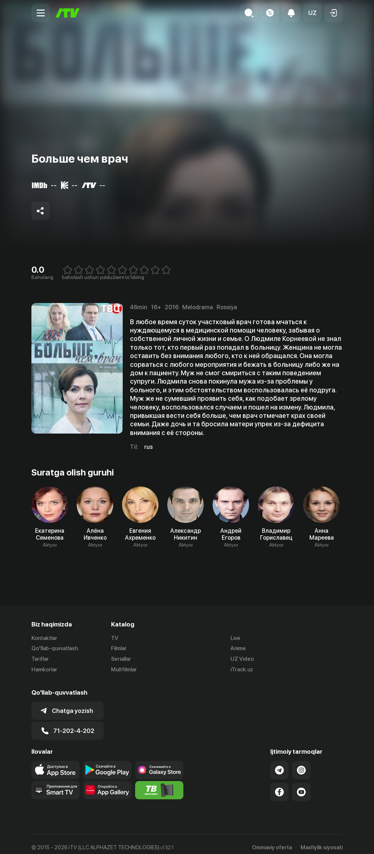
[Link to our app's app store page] (55, 763)
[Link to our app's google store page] (107, 763)
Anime (238, 648)
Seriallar (121, 659)
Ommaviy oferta (272, 841)
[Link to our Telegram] (279, 763)
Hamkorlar (44, 669)
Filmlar (119, 648)
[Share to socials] (40, 211)
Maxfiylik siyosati (322, 841)
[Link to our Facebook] (279, 785)
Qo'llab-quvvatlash (54, 648)
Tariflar (40, 659)
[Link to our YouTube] (301, 785)
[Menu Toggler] (40, 13)
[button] (312, 13)
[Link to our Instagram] (301, 763)
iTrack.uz (241, 669)
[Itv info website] (159, 784)
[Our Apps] (55, 784)
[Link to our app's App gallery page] (107, 784)
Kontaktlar (44, 638)
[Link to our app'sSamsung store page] (159, 763)
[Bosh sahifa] (68, 13)
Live (235, 638)
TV (114, 638)
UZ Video (242, 659)
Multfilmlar (124, 669)
